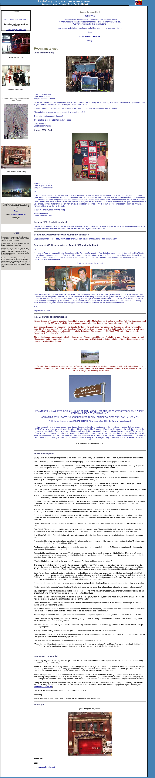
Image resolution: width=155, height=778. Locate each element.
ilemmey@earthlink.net (43, 687)
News (55, 4)
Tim (75, 4)
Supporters (46, 4)
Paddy (81, 4)
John (70, 4)
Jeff (86, 4)
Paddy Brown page (81, 228)
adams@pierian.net (18, 214)
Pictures (62, 4)
